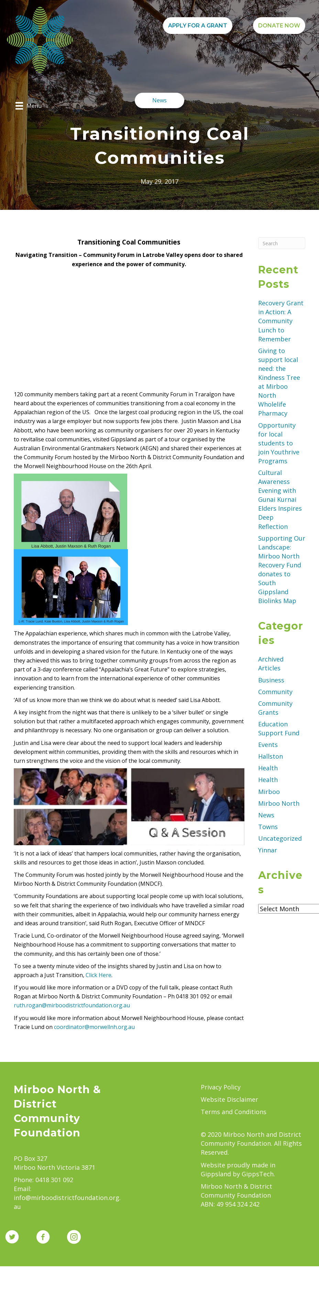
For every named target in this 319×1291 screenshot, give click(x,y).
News (266, 815)
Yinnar (267, 850)
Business (271, 680)
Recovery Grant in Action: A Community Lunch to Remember (281, 321)
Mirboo (269, 792)
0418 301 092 (54, 1180)
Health (268, 768)
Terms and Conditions (233, 1112)
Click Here (98, 975)
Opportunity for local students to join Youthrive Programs (278, 443)
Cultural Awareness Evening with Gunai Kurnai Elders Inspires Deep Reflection (280, 499)
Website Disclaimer (229, 1099)
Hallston (270, 756)
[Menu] (28, 106)
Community (275, 692)
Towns (268, 827)
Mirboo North (278, 803)
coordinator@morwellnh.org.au (94, 1027)
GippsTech (258, 1174)
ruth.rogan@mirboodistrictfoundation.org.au (72, 1005)
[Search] (281, 243)
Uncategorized (280, 838)
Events (268, 744)
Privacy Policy (221, 1087)
